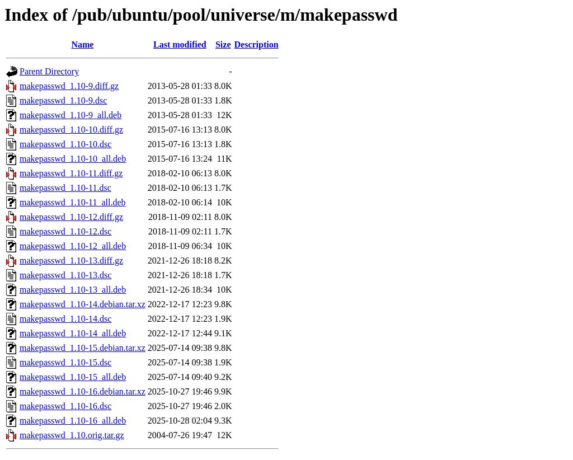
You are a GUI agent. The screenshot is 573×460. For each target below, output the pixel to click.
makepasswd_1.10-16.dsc (65, 406)
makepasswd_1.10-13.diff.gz (71, 260)
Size (223, 44)
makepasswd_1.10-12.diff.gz (71, 217)
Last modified (179, 44)
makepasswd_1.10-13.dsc (65, 275)
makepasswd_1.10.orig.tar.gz (72, 435)
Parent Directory (49, 71)
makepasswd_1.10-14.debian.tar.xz (82, 304)
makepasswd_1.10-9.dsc (63, 100)
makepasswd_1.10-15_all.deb (73, 377)
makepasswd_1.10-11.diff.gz (71, 173)
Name (82, 44)
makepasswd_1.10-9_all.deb (70, 115)
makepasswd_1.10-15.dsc (65, 362)
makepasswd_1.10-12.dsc (65, 231)
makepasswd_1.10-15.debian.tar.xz (82, 348)
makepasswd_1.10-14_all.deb (73, 333)
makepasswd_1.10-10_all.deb (73, 158)
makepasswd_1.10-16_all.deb (73, 420)
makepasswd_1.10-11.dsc (65, 188)
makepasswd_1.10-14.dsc (65, 318)
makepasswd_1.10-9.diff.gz (69, 86)
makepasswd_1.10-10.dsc (65, 144)
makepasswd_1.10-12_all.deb (73, 246)
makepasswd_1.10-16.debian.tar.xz (82, 391)
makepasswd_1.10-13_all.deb (73, 289)
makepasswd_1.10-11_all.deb (73, 202)
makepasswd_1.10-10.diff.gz (71, 129)
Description (256, 44)
